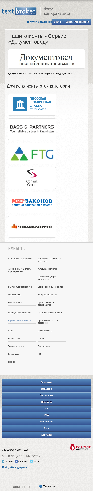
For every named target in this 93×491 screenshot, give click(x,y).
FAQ (46, 415)
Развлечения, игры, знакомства (47, 278)
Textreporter (49, 486)
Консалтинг (13, 354)
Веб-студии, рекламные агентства (49, 260)
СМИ (10, 331)
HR (39, 354)
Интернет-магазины (47, 295)
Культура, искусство (47, 269)
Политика (46, 402)
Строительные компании (20, 259)
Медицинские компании (19, 313)
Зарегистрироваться (77, 22)
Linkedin (7, 461)
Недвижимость (15, 302)
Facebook (21, 461)
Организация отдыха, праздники (48, 321)
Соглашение (46, 395)
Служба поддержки (39, 22)
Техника (42, 338)
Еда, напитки (44, 346)
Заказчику (46, 382)
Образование (14, 295)
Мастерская (46, 421)
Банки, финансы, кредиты (50, 287)
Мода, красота (45, 331)
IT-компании (14, 338)
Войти (57, 22)
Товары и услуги (16, 346)
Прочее (11, 362)
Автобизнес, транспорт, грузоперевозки (19, 270)
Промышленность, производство (47, 303)
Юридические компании (19, 320)
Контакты (46, 435)
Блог (46, 428)
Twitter (34, 461)
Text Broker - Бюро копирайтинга (36, 11)
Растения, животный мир (20, 287)
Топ (47, 408)
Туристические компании (50, 313)
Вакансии (46, 389)
